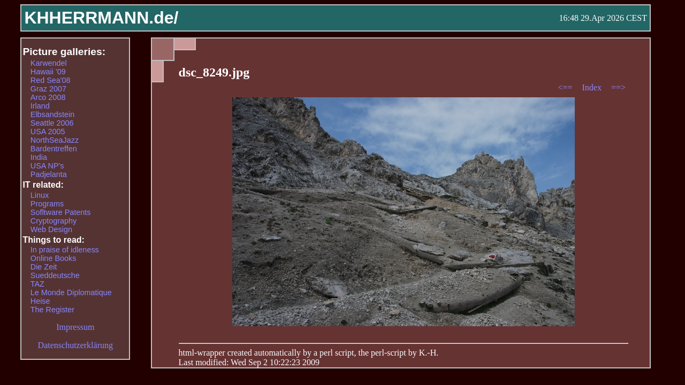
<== (566, 87)
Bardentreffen (54, 148)
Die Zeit (44, 267)
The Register (52, 309)
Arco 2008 (48, 97)
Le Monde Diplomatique (71, 292)
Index (592, 87)
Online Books (54, 258)
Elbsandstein (52, 114)
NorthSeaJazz (55, 140)
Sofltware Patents (61, 212)
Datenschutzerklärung (75, 345)
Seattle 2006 (52, 123)
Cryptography (54, 221)
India (39, 157)
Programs (47, 203)
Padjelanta (49, 174)
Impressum (75, 327)
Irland (40, 106)
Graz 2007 (48, 88)
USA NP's (47, 165)
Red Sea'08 (51, 80)
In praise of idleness (65, 249)
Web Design (51, 229)
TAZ (37, 284)
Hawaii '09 (48, 71)
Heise (40, 301)
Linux (40, 195)
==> (618, 87)
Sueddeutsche (55, 275)
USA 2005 (48, 131)
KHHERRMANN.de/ (101, 17)
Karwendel (49, 63)
